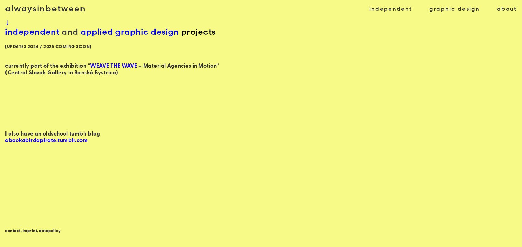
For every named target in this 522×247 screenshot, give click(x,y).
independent (390, 8)
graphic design (454, 8)
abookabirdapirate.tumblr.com (46, 140)
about (507, 8)
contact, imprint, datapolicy (33, 231)
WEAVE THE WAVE (113, 66)
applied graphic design (129, 32)
